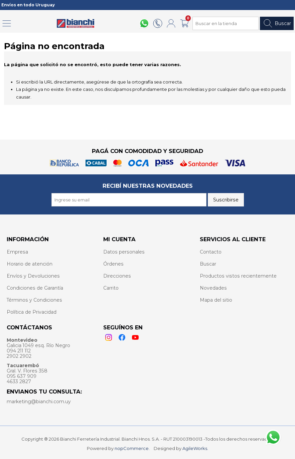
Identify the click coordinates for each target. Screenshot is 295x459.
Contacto (211, 252)
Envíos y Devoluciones (33, 276)
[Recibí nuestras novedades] (128, 199)
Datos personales (124, 252)
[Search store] (225, 23)
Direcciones (117, 276)
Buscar (277, 23)
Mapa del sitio (216, 300)
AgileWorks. (195, 448)
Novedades (213, 288)
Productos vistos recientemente (238, 276)
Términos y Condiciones (34, 300)
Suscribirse (226, 199)
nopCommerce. (132, 448)
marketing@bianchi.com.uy (39, 401)
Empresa (17, 252)
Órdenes (113, 264)
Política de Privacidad (31, 312)
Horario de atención (29, 264)
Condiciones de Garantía (35, 288)
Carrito (111, 288)
